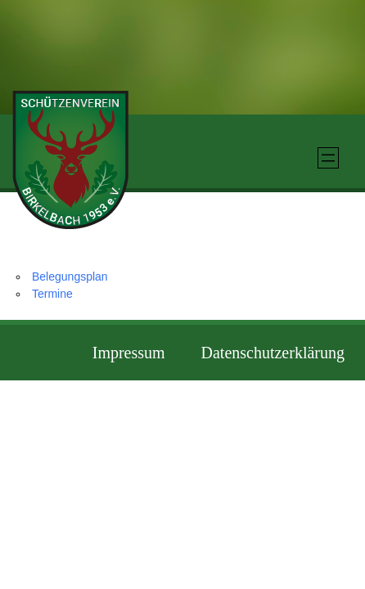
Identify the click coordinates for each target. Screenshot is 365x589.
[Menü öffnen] (328, 158)
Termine (52, 293)
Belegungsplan (70, 276)
